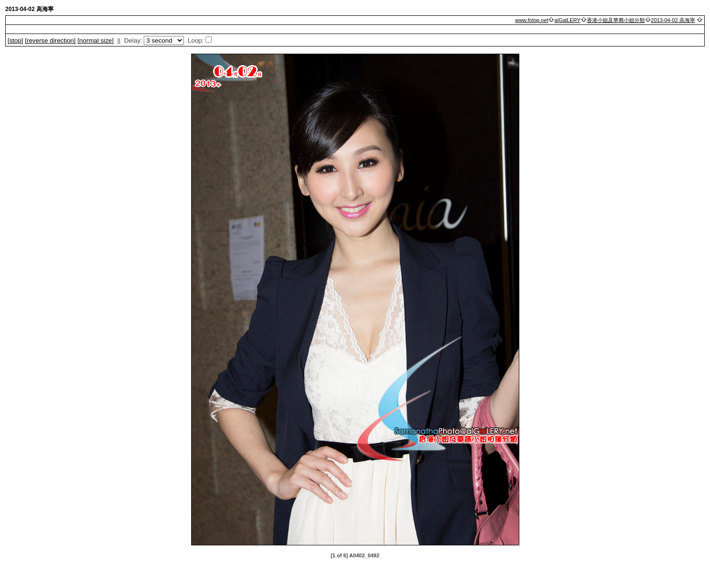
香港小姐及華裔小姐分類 (616, 20)
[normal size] (96, 40)
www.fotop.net (531, 20)
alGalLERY (567, 20)
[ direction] (50, 40)
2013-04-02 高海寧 (673, 20)
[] (15, 40)
